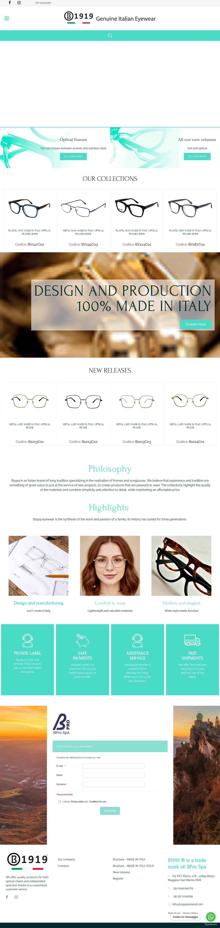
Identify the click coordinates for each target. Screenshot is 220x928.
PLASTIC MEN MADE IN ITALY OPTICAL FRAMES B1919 (190, 232)
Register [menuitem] (118, 878)
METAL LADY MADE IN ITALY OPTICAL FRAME (29, 426)
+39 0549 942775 (183, 888)
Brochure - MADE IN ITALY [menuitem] (129, 859)
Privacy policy (77, 801)
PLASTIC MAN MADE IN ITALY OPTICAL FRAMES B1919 (29, 232)
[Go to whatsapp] (211, 917)
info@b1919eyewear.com (188, 904)
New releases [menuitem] (121, 872)
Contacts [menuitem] (63, 865)
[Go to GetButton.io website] (211, 924)
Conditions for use (97, 801)
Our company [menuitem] (66, 859)
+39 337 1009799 (183, 896)
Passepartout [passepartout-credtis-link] (116, 925)
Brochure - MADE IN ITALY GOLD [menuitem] (133, 865)
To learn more (73, 156)
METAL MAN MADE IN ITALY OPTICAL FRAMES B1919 (83, 232)
